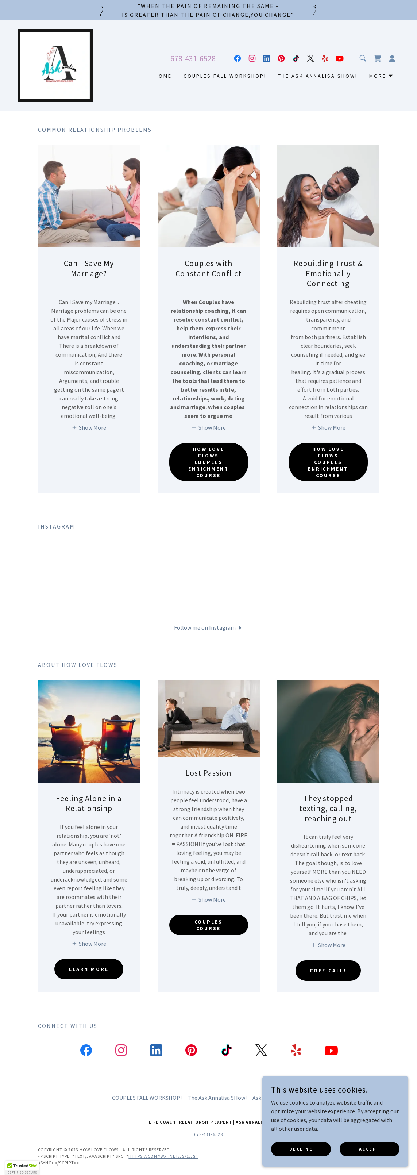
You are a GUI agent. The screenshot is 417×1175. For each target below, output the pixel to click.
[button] (392, 58)
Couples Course (208, 925)
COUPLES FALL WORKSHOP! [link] (225, 76)
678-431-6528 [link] (193, 58)
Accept (369, 1149)
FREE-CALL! (328, 970)
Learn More (89, 969)
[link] (55, 65)
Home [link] (163, 76)
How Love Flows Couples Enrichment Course (208, 462)
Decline (301, 1149)
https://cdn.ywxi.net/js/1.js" (163, 1156)
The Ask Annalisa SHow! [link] (318, 76)
